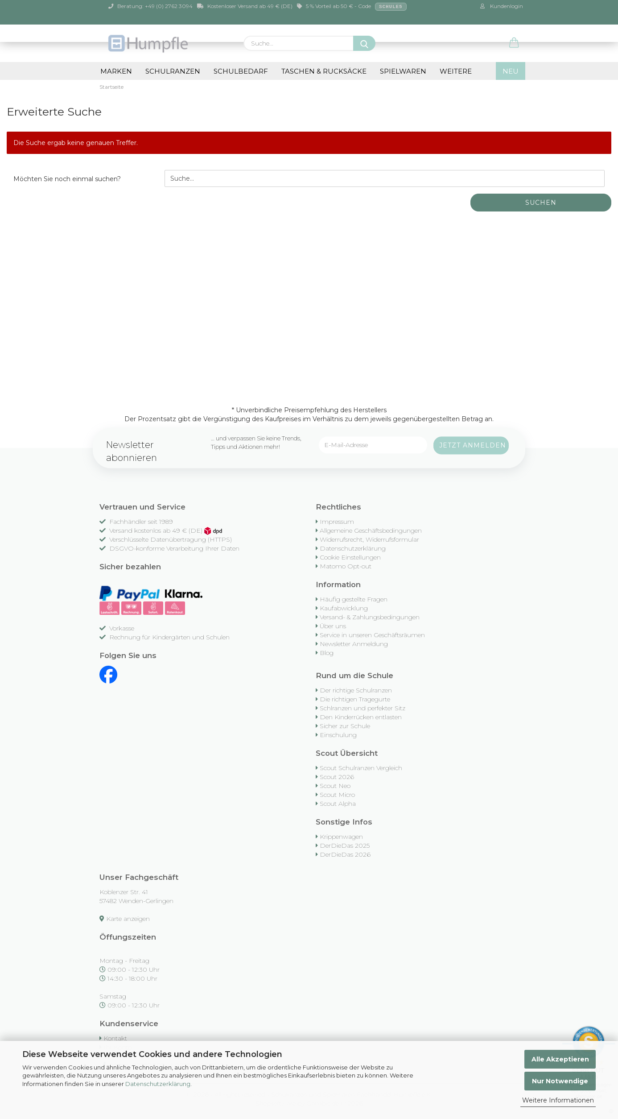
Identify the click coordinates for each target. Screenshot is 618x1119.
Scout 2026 (337, 777)
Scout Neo (335, 786)
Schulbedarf (241, 71)
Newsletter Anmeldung (354, 644)
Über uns (333, 626)
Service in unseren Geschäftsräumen (372, 635)
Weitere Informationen (558, 1100)
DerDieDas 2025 (345, 845)
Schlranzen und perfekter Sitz (362, 708)
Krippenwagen (341, 837)
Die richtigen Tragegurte (355, 699)
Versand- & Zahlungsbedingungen (370, 617)
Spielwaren (403, 71)
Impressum (337, 522)
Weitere (456, 71)
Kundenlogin (501, 6)
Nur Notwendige (560, 1081)
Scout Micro (337, 795)
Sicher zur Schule (345, 726)
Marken (116, 71)
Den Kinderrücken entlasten (361, 717)
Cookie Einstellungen (350, 557)
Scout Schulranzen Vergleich (361, 768)
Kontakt (115, 1038)
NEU (511, 71)
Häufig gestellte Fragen (353, 599)
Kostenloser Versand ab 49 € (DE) (245, 6)
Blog (327, 653)
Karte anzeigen (128, 919)
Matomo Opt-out (345, 566)
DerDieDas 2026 (345, 854)
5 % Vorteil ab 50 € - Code (352, 7)
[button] (514, 43)
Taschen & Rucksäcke (324, 71)
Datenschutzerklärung (157, 1083)
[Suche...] (364, 43)
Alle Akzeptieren (560, 1059)
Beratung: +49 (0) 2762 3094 (150, 6)
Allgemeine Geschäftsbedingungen (371, 530)
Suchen (540, 203)
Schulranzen (172, 71)
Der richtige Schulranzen (356, 690)
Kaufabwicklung (344, 608)
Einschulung (338, 735)
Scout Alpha (338, 804)
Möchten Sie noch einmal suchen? (67, 179)
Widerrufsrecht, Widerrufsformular (369, 539)
